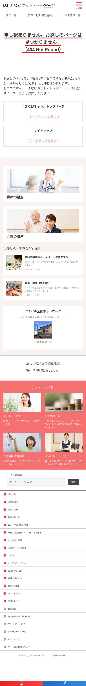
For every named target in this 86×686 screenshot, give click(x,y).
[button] (79, 5)
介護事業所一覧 (43, 340)
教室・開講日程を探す (40, 15)
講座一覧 (11, 15)
